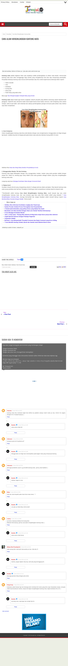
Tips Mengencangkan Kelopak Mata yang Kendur (21, 95)
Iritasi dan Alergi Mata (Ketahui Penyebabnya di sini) (23, 167)
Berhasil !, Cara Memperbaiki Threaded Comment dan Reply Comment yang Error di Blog (31, 220)
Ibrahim (13, 415)
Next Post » (60, 314)
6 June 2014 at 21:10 (18, 564)
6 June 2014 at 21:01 (26, 537)
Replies (10, 411)
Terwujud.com (33, 625)
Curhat (22, 2)
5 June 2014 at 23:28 (18, 429)
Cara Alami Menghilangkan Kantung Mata (20, 39)
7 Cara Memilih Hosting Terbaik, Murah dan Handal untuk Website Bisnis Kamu (28, 222)
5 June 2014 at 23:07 (17, 401)
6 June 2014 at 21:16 (23, 523)
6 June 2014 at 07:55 (18, 456)
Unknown (9, 429)
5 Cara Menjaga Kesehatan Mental (14, 212)
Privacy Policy (5, 2)
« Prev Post (7, 314)
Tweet (19, 259)
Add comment (5, 601)
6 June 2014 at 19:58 (16, 509)
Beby (8, 482)
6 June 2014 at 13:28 (15, 482)
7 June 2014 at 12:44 (19, 575)
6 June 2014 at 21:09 (23, 415)
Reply (8, 407)
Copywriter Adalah (10, 218)
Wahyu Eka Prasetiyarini (13, 537)
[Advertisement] (34, 55)
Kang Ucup (10, 575)
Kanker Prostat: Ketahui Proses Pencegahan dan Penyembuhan (23, 207)
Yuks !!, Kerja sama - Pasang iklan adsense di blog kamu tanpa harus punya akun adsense (31, 214)
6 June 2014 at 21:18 (23, 550)
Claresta (9, 401)
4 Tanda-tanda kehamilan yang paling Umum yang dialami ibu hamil (24, 208)
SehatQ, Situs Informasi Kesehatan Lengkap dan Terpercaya (22, 205)
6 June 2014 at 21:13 (23, 495)
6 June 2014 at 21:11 (23, 468)
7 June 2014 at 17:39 (23, 589)
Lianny (9, 509)
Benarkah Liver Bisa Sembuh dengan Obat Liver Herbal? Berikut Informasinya (27, 210)
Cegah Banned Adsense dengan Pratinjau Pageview (20, 216)
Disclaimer (15, 2)
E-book (28, 2)
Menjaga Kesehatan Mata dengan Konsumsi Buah (27, 181)
